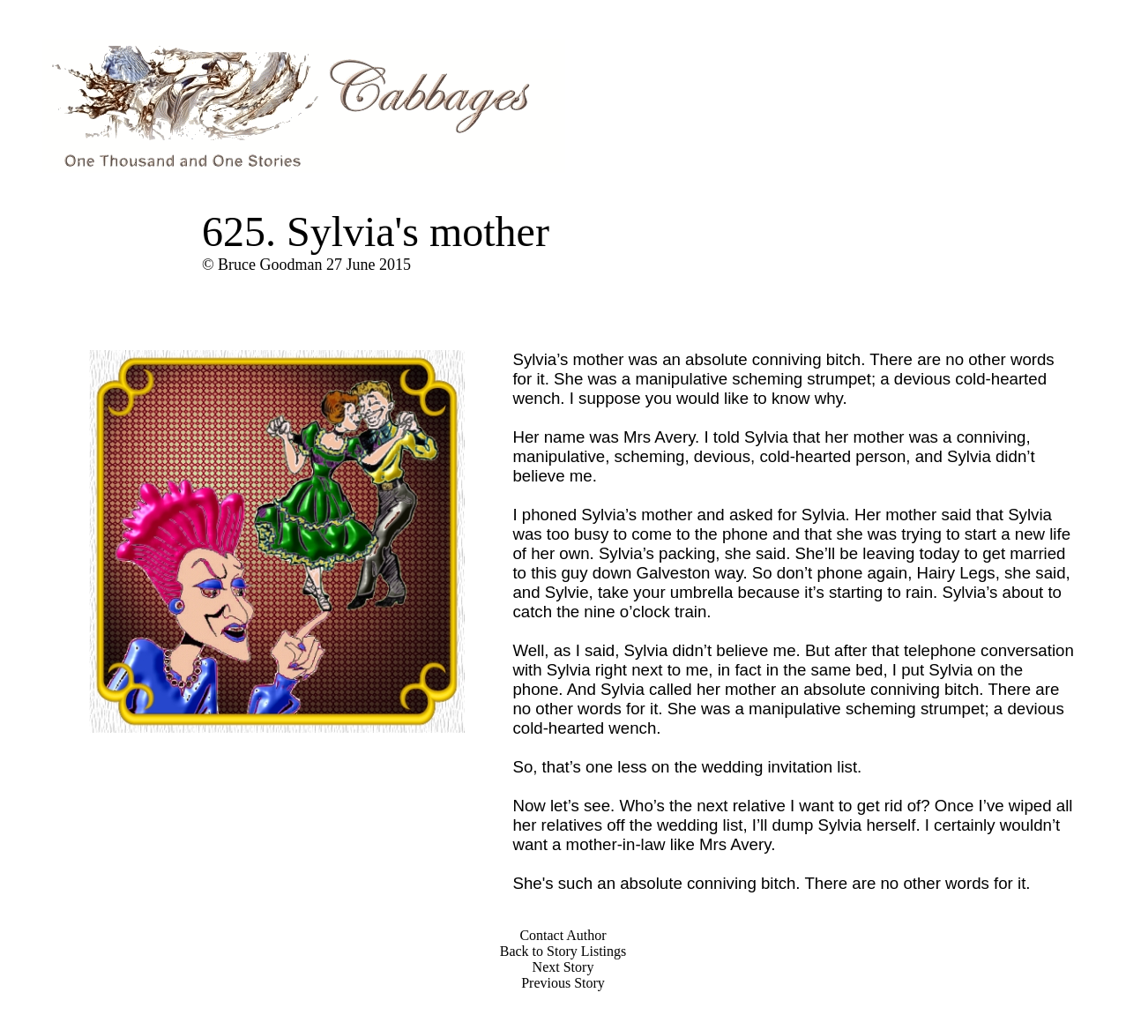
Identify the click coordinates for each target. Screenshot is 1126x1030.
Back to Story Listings (563, 951)
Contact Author (562, 935)
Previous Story (563, 982)
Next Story (563, 966)
